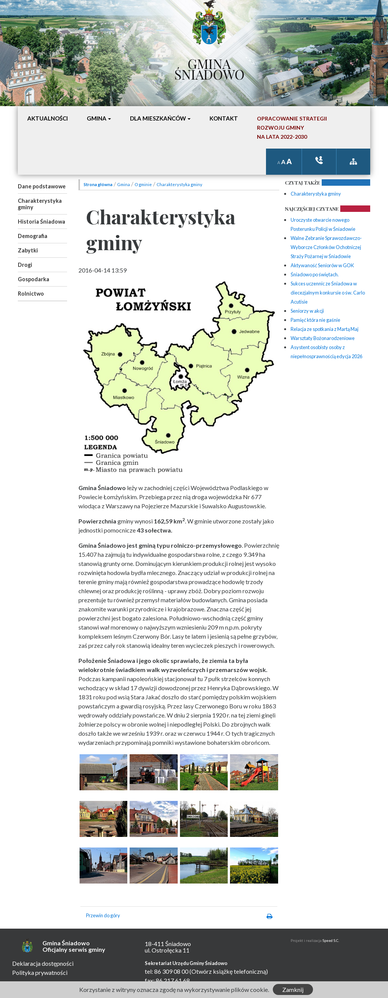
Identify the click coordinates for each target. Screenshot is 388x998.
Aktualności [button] (47, 118)
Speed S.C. (330, 940)
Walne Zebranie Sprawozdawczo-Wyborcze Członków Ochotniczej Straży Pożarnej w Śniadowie (326, 247)
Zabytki (28, 250)
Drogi (25, 265)
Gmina (123, 184)
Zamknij (293, 989)
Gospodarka (33, 279)
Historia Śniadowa (41, 221)
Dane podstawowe (42, 186)
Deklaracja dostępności (43, 963)
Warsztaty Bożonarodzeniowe (323, 338)
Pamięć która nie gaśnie (315, 320)
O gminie (143, 184)
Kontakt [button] (224, 118)
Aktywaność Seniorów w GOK (322, 265)
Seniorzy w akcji (307, 311)
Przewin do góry (103, 915)
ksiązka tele (319, 160)
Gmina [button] (96, 118)
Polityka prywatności (39, 972)
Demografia (32, 236)
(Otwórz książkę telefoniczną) (228, 971)
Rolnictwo (31, 293)
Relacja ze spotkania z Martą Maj (324, 329)
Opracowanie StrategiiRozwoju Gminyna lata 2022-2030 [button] (292, 127)
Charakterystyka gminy (40, 203)
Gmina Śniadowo (209, 67)
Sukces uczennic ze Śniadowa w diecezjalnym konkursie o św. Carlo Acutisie (328, 292)
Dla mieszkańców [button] (158, 118)
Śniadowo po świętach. (315, 274)
